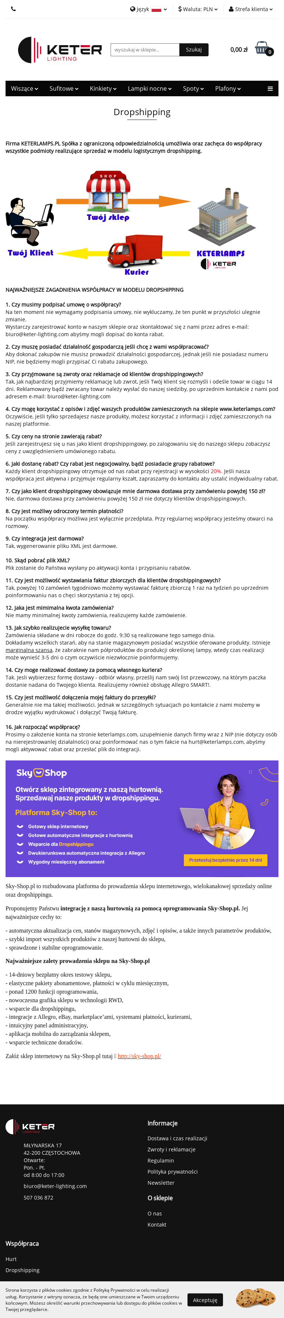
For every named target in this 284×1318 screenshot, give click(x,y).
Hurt (11, 1258)
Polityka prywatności (173, 1171)
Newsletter (161, 1182)
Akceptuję (205, 1299)
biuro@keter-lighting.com (55, 1186)
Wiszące (24, 88)
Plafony (228, 88)
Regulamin (161, 1160)
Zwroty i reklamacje (172, 1149)
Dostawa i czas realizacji (177, 1138)
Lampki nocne (150, 88)
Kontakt (157, 1224)
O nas (155, 1213)
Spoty (193, 88)
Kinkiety (103, 88)
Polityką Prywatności (114, 1290)
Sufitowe (64, 88)
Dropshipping (23, 1270)
